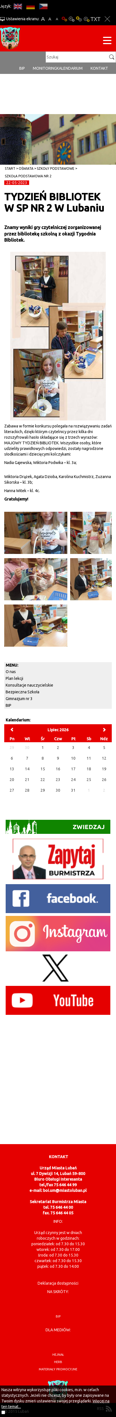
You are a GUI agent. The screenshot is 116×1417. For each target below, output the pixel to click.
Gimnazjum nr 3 (19, 698)
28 (27, 790)
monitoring (45, 68)
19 (104, 769)
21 (27, 779)
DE (30, 6)
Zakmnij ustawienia (107, 19)
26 (104, 779)
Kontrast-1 (79, 19)
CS (43, 6)
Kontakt (99, 68)
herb (58, 1362)
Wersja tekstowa (95, 19)
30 (58, 790)
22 (42, 779)
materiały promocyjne (58, 1369)
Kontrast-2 (86, 19)
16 (58, 769)
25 (89, 779)
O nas (11, 671)
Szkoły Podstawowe (55, 168)
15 (42, 769)
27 (12, 790)
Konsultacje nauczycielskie (29, 685)
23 (58, 779)
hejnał (58, 1354)
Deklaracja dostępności (58, 1283)
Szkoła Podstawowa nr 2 (28, 176)
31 (73, 790)
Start (10, 168)
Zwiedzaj (55, 827)
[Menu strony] (107, 41)
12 (104, 758)
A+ (42, 19)
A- (57, 19)
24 (73, 779)
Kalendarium (70, 68)
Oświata (26, 168)
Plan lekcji (14, 678)
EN (17, 6)
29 (42, 790)
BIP (22, 68)
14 (27, 769)
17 (73, 769)
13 (12, 769)
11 (89, 758)
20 (12, 779)
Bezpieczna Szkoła (22, 692)
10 (73, 758)
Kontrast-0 (71, 19)
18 (89, 769)
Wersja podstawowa (64, 19)
